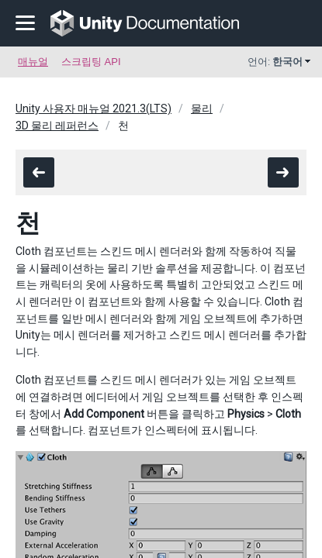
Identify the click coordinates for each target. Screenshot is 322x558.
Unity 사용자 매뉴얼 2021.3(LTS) (93, 108)
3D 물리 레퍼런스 (57, 125)
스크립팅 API (91, 61)
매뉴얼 (33, 61)
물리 (202, 108)
